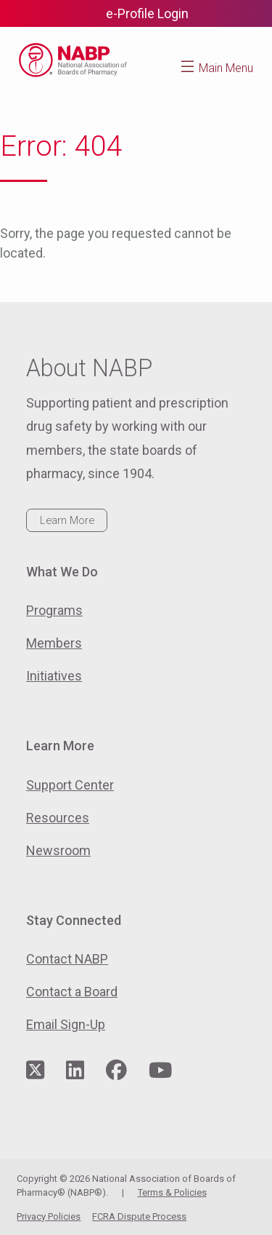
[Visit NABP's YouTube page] (160, 1071)
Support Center (70, 785)
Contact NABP (67, 958)
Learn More (67, 520)
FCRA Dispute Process (139, 1216)
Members (54, 643)
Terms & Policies (172, 1192)
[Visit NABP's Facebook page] (116, 1071)
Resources (57, 817)
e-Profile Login (147, 13)
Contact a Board (72, 991)
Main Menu (226, 68)
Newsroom (58, 850)
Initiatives (54, 675)
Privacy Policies (49, 1216)
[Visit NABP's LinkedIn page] (75, 1071)
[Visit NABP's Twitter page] (35, 1071)
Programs (54, 610)
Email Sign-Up (65, 1024)
